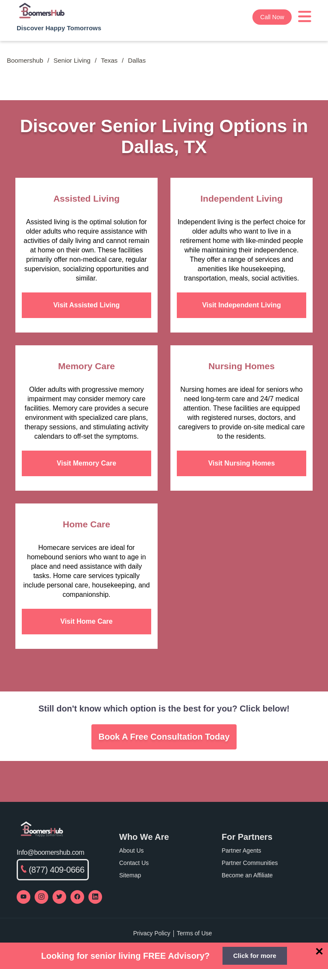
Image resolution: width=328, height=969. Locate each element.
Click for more (254, 955)
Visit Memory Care (86, 463)
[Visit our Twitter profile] (59, 897)
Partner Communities (250, 862)
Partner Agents (241, 850)
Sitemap (130, 875)
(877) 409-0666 (53, 869)
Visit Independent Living (241, 305)
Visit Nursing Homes (241, 463)
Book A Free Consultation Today (163, 736)
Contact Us (134, 862)
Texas (109, 60)
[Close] (319, 951)
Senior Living (72, 60)
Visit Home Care (86, 621)
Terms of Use (194, 933)
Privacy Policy (151, 933)
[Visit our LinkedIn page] (95, 897)
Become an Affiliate (247, 875)
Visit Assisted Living (86, 305)
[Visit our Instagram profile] (41, 897)
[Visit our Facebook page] (77, 897)
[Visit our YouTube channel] (23, 897)
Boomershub (25, 60)
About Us (131, 850)
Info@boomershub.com (50, 852)
